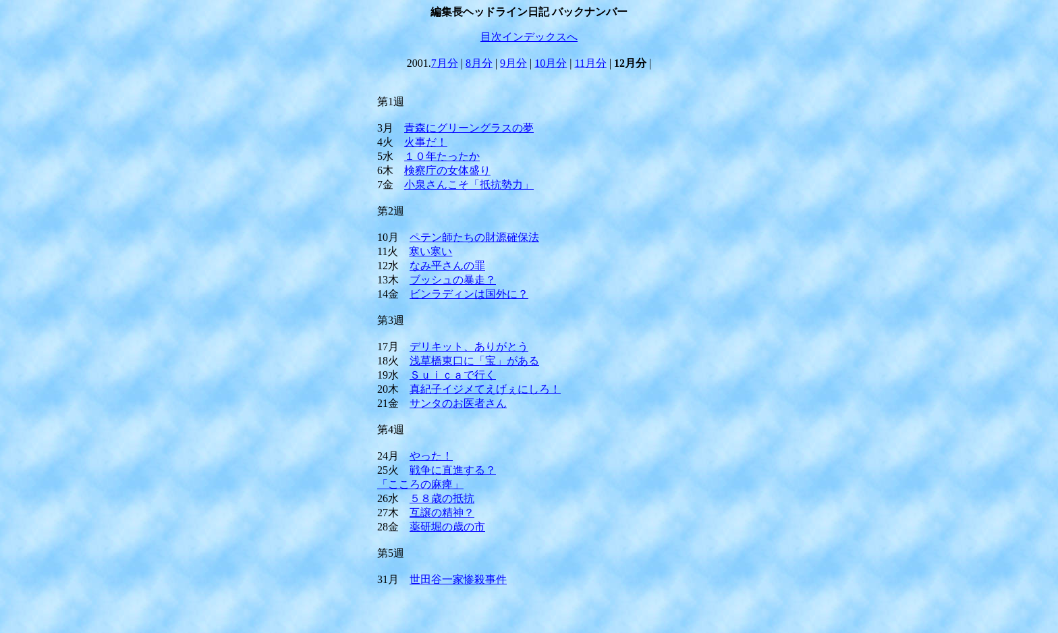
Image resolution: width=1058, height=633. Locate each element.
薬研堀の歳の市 (447, 526)
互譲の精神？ (442, 512)
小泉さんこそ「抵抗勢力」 (469, 184)
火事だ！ (425, 142)
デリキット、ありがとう (469, 346)
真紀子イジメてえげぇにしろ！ (485, 389)
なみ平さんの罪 (447, 265)
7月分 (444, 63)
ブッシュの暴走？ (453, 279)
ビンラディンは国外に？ (469, 294)
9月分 (513, 63)
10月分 (550, 63)
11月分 (591, 63)
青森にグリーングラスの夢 (469, 128)
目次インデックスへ (529, 37)
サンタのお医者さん (458, 403)
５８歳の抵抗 (442, 498)
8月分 (479, 63)
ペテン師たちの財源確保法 (474, 237)
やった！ (431, 456)
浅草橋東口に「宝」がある (474, 360)
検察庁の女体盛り (447, 170)
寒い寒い (430, 251)
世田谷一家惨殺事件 (458, 579)
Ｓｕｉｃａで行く (453, 375)
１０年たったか (442, 156)
